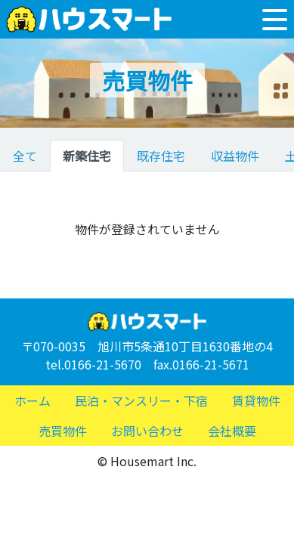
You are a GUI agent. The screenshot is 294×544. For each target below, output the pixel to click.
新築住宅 (87, 156)
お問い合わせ (147, 431)
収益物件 (235, 156)
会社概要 (232, 431)
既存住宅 (161, 156)
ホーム (32, 400)
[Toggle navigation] (275, 19)
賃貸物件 (256, 400)
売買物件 (63, 431)
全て (25, 156)
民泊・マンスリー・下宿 (141, 400)
